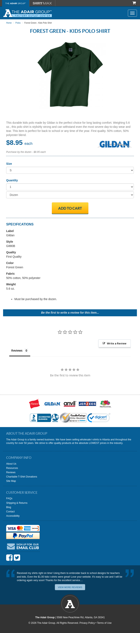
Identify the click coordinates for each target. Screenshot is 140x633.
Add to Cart (70, 208)
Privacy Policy (87, 623)
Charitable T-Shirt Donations (21, 476)
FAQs (9, 498)
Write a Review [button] (116, 343)
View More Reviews (70, 587)
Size (9, 163)
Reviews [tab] (16, 350)
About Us (11, 463)
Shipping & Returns (16, 503)
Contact (10, 511)
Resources (12, 468)
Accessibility (13, 515)
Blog (8, 507)
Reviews (10, 472)
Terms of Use (104, 623)
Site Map (11, 481)
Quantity (12, 180)
